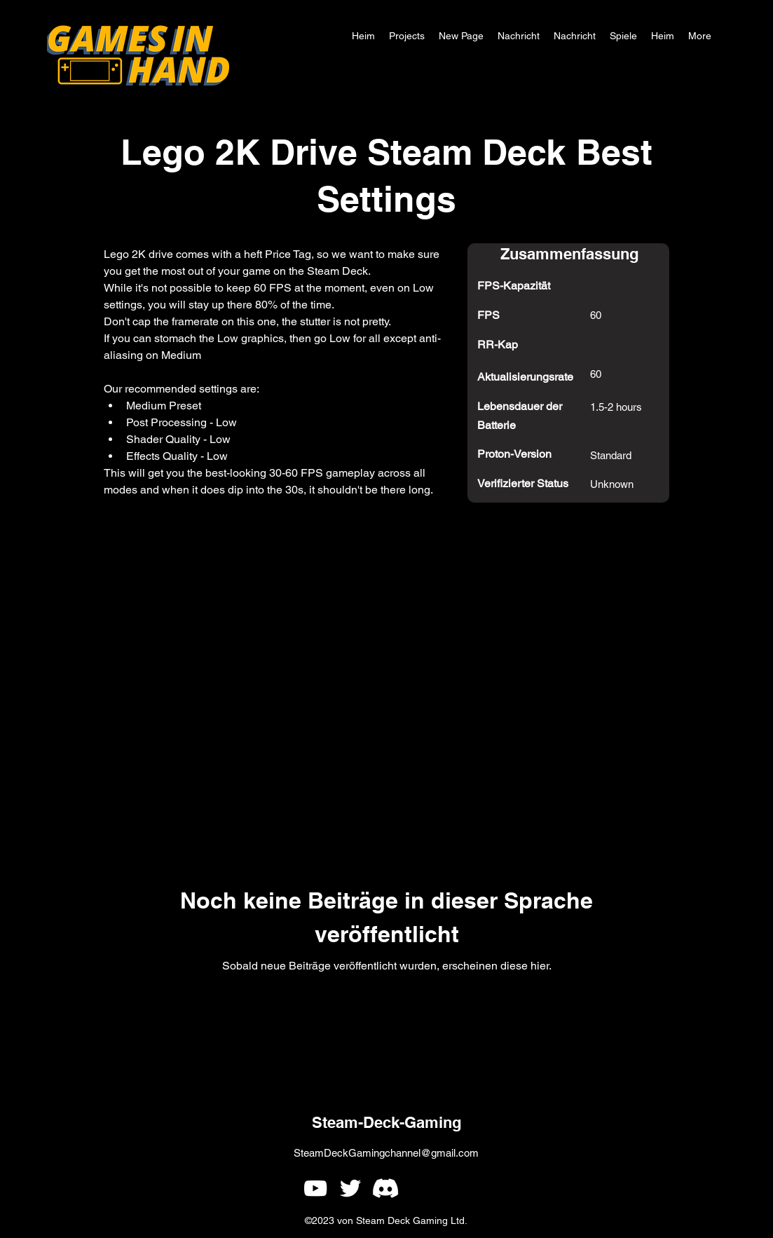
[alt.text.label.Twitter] (350, 1188)
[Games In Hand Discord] (385, 1188)
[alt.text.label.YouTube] (315, 1188)
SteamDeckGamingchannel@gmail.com (386, 1153)
